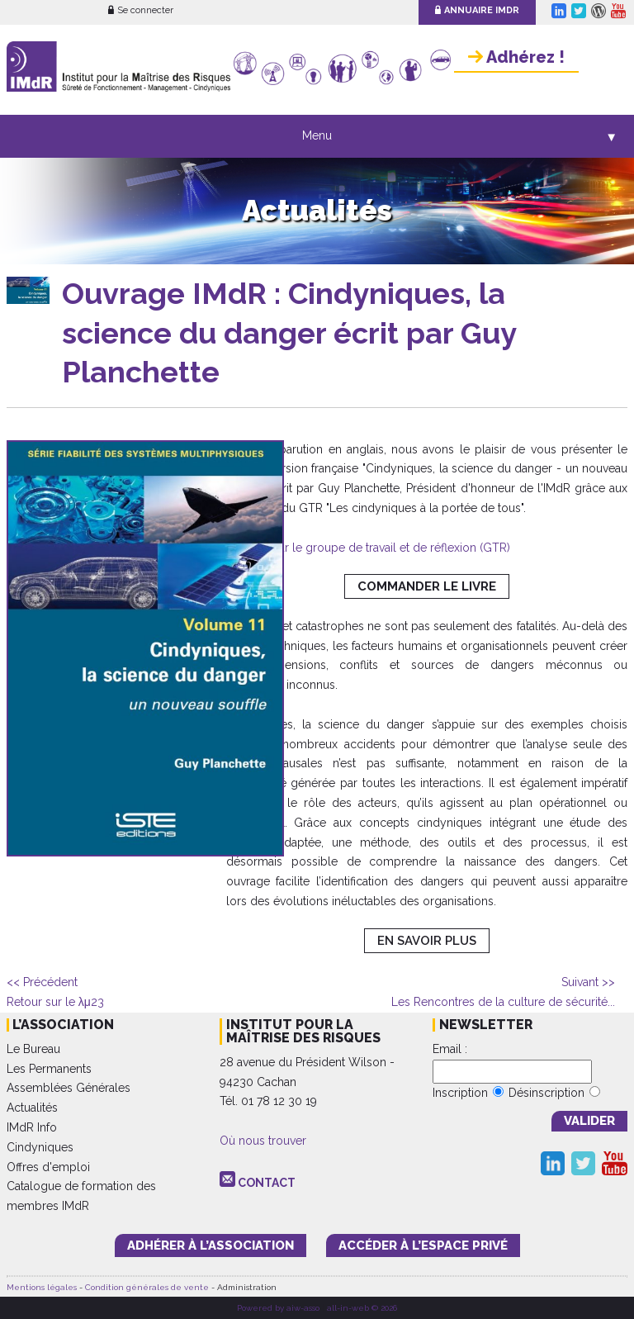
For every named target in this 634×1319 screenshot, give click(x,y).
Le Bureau (33, 1049)
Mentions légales (42, 1287)
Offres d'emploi (48, 1167)
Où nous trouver (263, 1140)
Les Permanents (49, 1068)
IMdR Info (32, 1127)
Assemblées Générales (68, 1087)
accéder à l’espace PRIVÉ (423, 1245)
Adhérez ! (516, 57)
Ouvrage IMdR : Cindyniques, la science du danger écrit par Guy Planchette (289, 332)
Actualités (32, 1107)
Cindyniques (40, 1147)
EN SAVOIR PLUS (426, 940)
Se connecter (140, 10)
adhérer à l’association (210, 1245)
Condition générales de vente (147, 1287)
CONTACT (267, 1182)
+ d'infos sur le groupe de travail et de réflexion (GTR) (368, 547)
